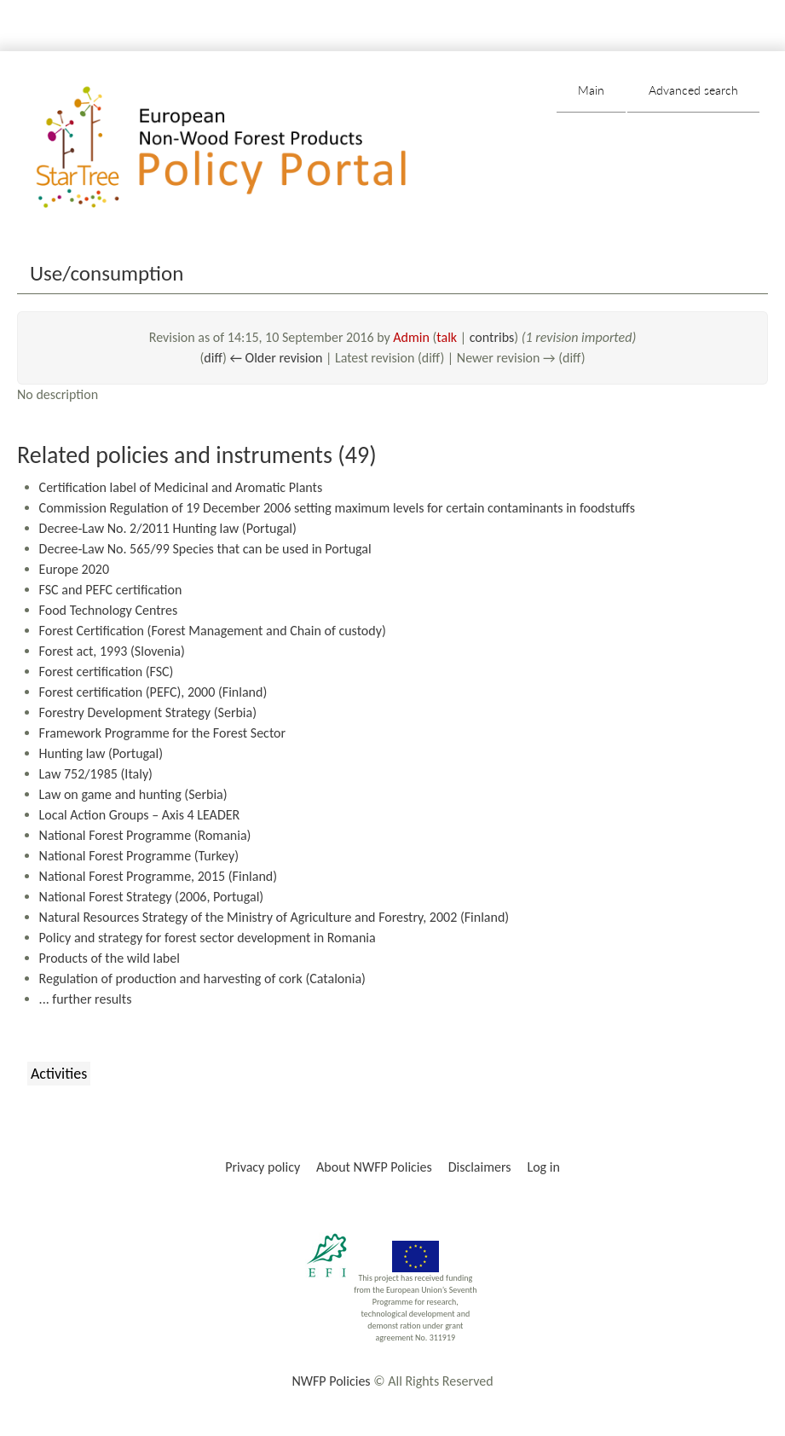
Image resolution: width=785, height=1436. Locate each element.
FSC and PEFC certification (110, 590)
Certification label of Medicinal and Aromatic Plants (181, 487)
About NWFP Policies (374, 1167)
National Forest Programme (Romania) (145, 835)
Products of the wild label (109, 958)
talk (446, 337)
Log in (543, 1167)
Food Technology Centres (108, 610)
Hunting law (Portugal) (101, 753)
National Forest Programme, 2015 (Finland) (158, 876)
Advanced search (693, 90)
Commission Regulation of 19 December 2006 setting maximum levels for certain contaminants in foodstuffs (337, 508)
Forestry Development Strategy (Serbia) (148, 712)
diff (213, 358)
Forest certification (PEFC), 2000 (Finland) (153, 692)
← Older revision (275, 358)
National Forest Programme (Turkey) (139, 856)
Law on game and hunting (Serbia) (133, 794)
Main (591, 90)
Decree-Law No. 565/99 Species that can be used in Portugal (205, 549)
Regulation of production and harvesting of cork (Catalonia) (202, 978)
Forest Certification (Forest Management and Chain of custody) (212, 630)
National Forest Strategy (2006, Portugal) (151, 897)
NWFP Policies (330, 1381)
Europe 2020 (74, 569)
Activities (59, 1073)
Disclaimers (479, 1167)
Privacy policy (262, 1167)
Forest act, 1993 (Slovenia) (112, 651)
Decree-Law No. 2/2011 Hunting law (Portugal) (168, 528)
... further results (85, 999)
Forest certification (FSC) (106, 671)
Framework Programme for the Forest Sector (162, 733)
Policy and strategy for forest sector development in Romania (207, 937)
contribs (492, 337)
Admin (411, 337)
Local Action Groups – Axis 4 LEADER (139, 815)
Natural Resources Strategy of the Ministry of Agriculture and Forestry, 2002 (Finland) (274, 917)
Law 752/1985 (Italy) (96, 774)
